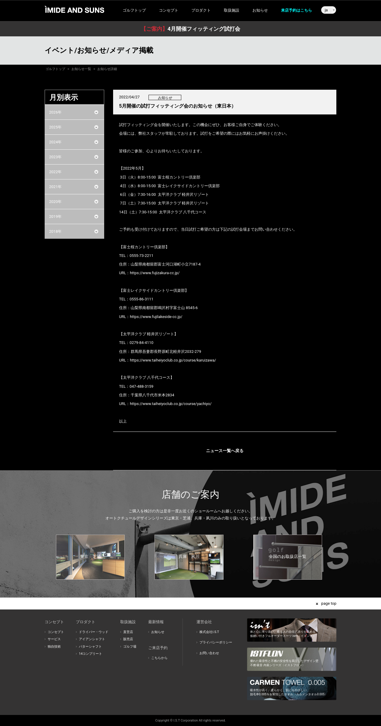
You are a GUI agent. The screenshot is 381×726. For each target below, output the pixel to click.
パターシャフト (90, 647)
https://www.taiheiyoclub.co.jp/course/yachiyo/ (170, 403)
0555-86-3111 (141, 299)
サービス (54, 639)
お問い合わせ (209, 653)
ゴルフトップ (134, 10)
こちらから (159, 658)
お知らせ (260, 10)
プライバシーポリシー (215, 642)
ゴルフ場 (129, 647)
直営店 (128, 632)
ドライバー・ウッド (93, 632)
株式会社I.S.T (209, 632)
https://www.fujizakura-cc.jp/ (154, 273)
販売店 (128, 639)
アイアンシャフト (92, 639)
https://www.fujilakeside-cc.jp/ (156, 316)
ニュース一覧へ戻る (224, 450)
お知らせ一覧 (81, 69)
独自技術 (54, 647)
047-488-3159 (141, 386)
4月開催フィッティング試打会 (190, 29)
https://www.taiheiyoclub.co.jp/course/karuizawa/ (173, 360)
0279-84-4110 (141, 342)
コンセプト (56, 632)
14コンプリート (90, 654)
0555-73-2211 (141, 255)
